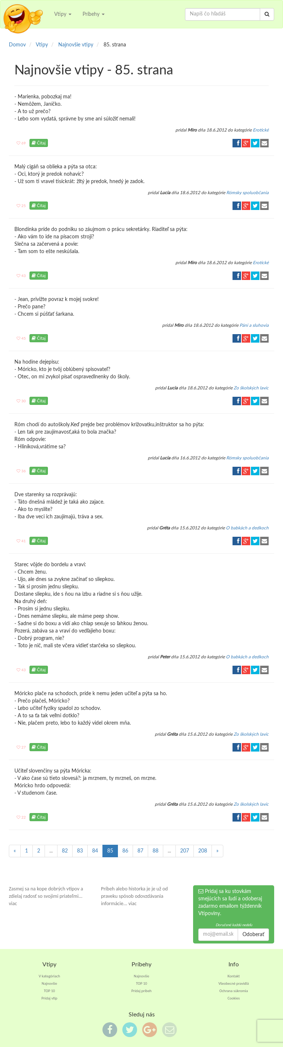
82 (65, 851)
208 (202, 851)
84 (95, 851)
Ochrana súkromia (233, 990)
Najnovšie (49, 983)
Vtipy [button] (62, 14)
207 (184, 851)
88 (155, 851)
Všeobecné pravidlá (234, 983)
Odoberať (253, 934)
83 (80, 851)
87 (140, 851)
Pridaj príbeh (142, 990)
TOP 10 (49, 990)
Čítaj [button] (39, 143)
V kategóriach (49, 976)
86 (125, 851)
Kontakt (234, 976)
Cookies (233, 998)
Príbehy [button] (94, 14)
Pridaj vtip (49, 998)
